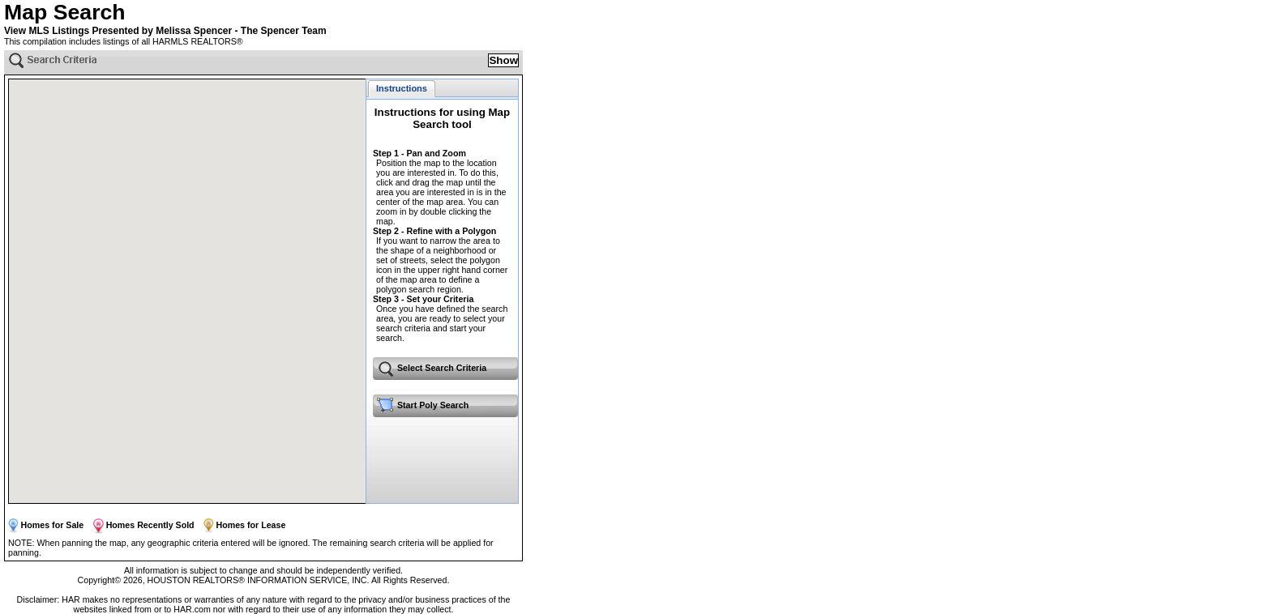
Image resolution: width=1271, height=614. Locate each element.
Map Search (65, 12)
